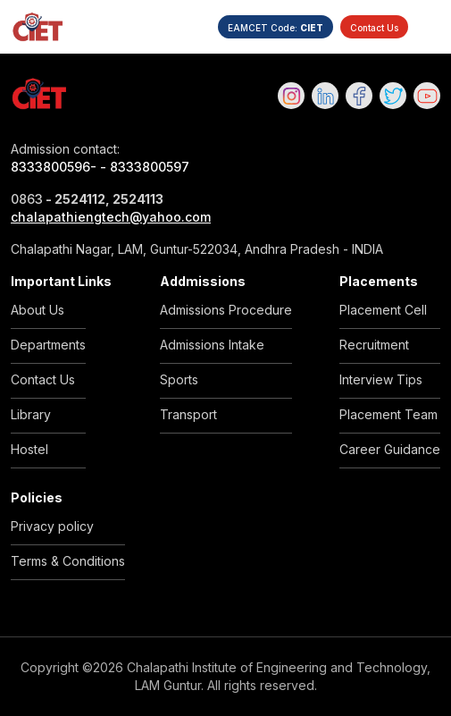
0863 (27, 198)
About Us (37, 309)
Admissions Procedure (226, 309)
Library (31, 414)
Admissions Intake (212, 344)
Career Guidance (389, 449)
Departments (48, 344)
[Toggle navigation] (430, 26)
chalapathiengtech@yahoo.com (111, 216)
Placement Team (388, 414)
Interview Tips (380, 379)
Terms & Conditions (68, 561)
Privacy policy (52, 526)
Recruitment (374, 344)
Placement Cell (383, 309)
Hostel (29, 449)
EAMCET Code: (275, 27)
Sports (179, 379)
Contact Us (374, 27)
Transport (188, 414)
